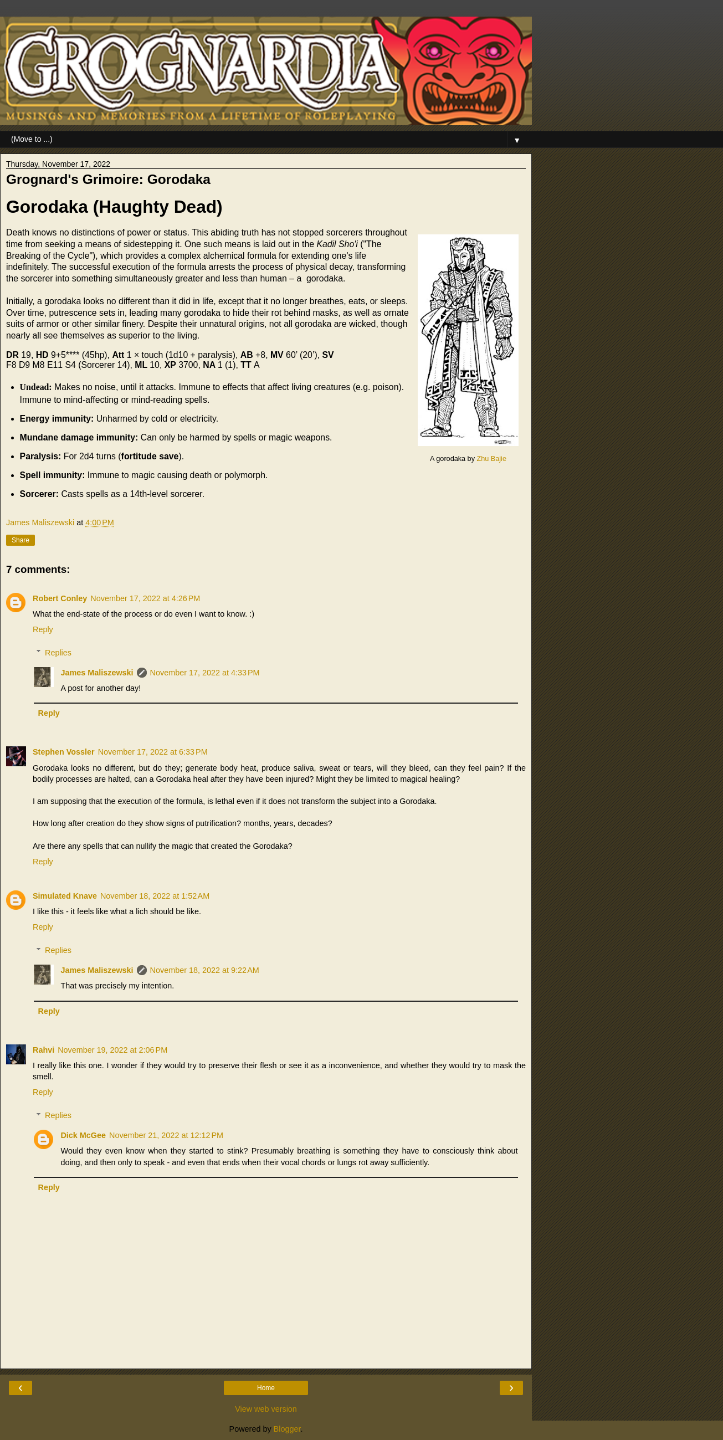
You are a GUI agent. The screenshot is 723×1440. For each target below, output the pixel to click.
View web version (266, 1409)
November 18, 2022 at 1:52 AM (154, 895)
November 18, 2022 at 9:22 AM (204, 970)
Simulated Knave (65, 895)
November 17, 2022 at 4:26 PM (145, 598)
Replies (58, 652)
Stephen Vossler (64, 751)
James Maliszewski (96, 672)
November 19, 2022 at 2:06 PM (112, 1050)
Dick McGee (83, 1135)
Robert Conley (60, 598)
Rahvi (43, 1050)
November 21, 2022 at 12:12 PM (166, 1135)
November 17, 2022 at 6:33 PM (153, 751)
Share (20, 540)
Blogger (287, 1428)
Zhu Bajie (491, 459)
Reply (43, 629)
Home (266, 1388)
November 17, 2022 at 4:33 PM (205, 672)
